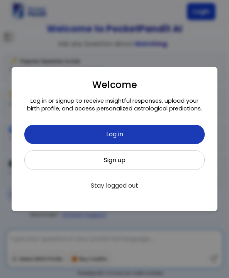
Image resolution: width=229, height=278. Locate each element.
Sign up (115, 160)
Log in (114, 134)
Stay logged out (114, 185)
